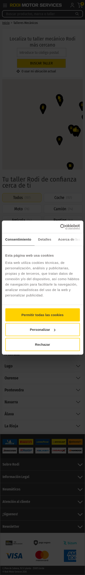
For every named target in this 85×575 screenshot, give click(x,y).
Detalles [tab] (44, 239)
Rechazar (42, 344)
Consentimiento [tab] (18, 239)
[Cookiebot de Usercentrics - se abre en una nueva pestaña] (60, 227)
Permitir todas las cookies (43, 315)
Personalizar (43, 329)
